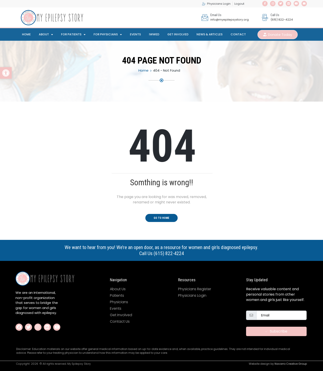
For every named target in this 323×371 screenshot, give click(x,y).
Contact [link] (238, 34)
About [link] (46, 34)
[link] (6, 73)
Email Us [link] (215, 15)
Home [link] (26, 34)
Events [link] (135, 34)
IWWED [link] (154, 34)
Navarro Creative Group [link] (291, 364)
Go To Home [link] (161, 218)
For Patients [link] (73, 34)
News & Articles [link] (209, 34)
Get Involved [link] (177, 34)
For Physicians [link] (108, 34)
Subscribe (276, 331)
